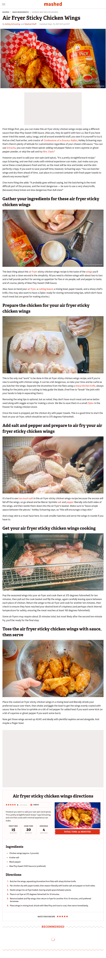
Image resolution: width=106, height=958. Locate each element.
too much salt (26, 498)
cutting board (45, 289)
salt (59, 502)
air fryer (33, 271)
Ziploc (90, 403)
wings (89, 271)
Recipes (5, 12)
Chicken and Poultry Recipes (45, 12)
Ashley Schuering (12, 24)
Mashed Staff (30, 24)
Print (34, 805)
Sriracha (11, 147)
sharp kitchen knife (85, 385)
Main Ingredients (20, 12)
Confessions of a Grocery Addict (60, 140)
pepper (70, 502)
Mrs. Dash (48, 151)
